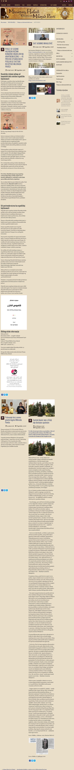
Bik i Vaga (59, 82)
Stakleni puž (59, 79)
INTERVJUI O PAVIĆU (62, 33)
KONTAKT (71, 5)
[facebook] (1, 1)
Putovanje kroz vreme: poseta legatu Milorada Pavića (13, 420)
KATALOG (29, 5)
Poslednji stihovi (61, 47)
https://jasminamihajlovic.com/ (37, 52)
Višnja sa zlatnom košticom (64, 50)
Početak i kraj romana (63, 45)
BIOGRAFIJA (17, 5)
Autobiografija (61, 42)
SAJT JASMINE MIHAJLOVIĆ (54, 5)
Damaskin (59, 73)
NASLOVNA (3, 5)
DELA (23, 5)
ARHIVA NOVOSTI (9, 5)
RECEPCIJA (35, 5)
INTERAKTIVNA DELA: (43, 5)
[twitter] (3, 1)
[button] (70, 39)
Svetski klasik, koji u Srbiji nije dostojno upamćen (42, 421)
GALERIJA (64, 5)
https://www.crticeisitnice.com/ (37, 80)
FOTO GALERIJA (60, 59)
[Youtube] (6, 1)
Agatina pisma (60, 76)
